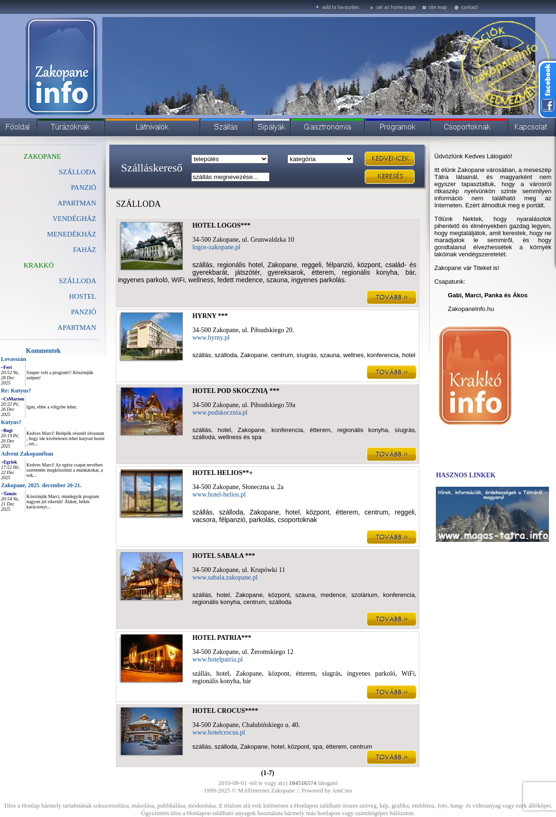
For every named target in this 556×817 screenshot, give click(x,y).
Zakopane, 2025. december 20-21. (41, 485)
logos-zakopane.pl (216, 247)
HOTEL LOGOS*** (221, 225)
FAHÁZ (84, 249)
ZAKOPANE (42, 156)
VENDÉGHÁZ (74, 218)
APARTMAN (76, 203)
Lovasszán (13, 359)
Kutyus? (11, 422)
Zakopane (283, 790)
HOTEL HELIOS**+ (222, 472)
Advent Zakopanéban (27, 453)
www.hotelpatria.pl (217, 659)
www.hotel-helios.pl (218, 494)
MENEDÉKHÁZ (71, 234)
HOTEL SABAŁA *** (223, 555)
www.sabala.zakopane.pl (225, 577)
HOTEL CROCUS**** (225, 710)
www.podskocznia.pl (219, 412)
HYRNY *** (210, 315)
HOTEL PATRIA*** (221, 637)
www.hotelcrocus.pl (218, 732)
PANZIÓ (83, 187)
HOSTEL (83, 296)
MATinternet (254, 790)
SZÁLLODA (77, 281)
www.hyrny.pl (210, 337)
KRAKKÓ (39, 265)
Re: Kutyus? (16, 390)
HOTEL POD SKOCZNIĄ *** (235, 390)
